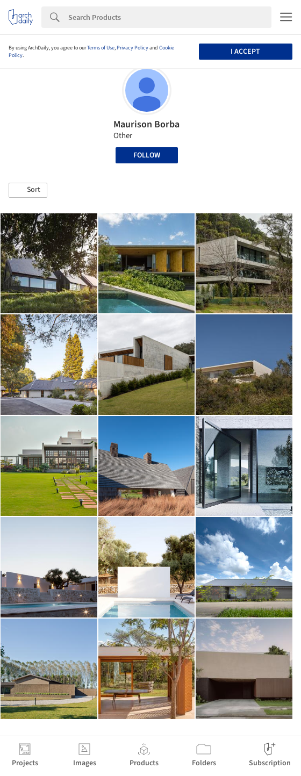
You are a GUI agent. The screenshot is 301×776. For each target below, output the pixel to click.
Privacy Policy (132, 48)
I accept (245, 51)
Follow (146, 155)
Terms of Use (100, 48)
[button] (28, 190)
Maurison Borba (146, 124)
